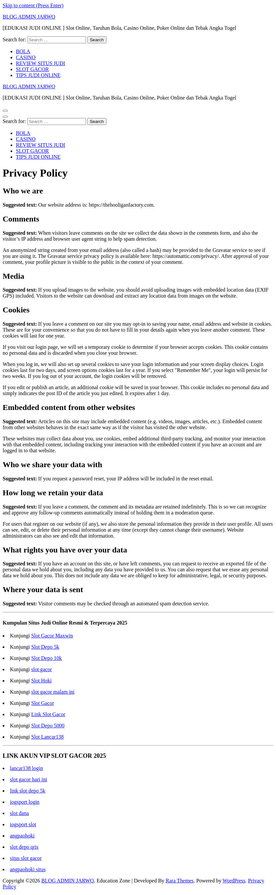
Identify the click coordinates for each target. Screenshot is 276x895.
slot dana (19, 813)
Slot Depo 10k (46, 658)
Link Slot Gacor (48, 714)
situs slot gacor (26, 858)
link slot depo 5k (27, 790)
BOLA (23, 51)
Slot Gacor (42, 703)
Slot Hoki (41, 680)
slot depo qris (24, 847)
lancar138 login (26, 768)
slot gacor (41, 669)
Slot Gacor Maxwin (52, 635)
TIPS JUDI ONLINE (38, 75)
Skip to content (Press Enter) (33, 5)
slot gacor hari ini (28, 779)
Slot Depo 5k (45, 647)
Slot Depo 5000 (47, 725)
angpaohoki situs (28, 869)
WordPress (233, 880)
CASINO (26, 57)
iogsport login (24, 802)
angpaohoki (22, 835)
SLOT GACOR (32, 69)
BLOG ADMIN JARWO (29, 17)
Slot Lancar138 (47, 737)
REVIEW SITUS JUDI (40, 63)
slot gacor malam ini (52, 692)
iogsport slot (23, 824)
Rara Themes (180, 880)
